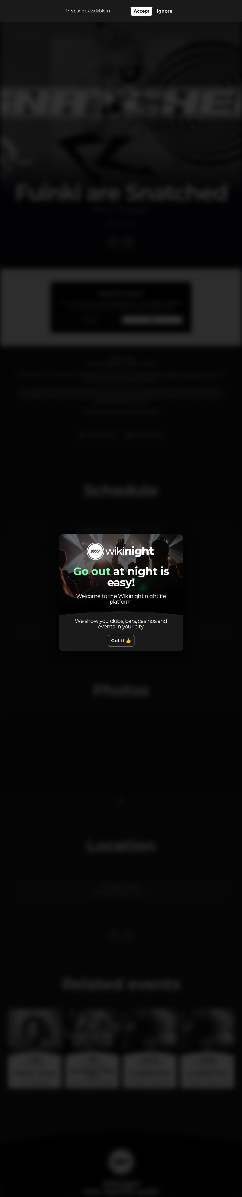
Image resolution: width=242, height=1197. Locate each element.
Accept (141, 11)
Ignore (165, 11)
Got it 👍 (121, 640)
